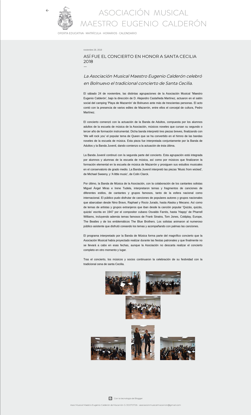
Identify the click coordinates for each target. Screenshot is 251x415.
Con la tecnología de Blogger (125, 398)
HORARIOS (110, 33)
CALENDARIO (128, 33)
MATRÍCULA (93, 33)
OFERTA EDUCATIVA (71, 33)
